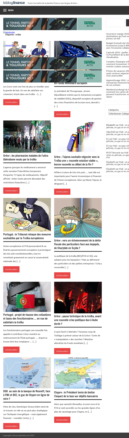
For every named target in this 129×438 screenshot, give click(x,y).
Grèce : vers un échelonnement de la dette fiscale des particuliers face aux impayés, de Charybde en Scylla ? (77, 244)
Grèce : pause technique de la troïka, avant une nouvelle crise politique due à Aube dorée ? (77, 320)
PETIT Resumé (113, 152)
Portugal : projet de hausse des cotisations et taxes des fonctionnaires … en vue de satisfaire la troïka (27, 318)
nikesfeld (110, 131)
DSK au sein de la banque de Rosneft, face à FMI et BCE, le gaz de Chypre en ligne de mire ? (26, 395)
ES (107, 138)
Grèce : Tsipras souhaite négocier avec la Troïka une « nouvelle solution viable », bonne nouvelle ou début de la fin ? (76, 160)
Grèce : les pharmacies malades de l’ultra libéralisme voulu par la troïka (25, 157)
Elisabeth (110, 161)
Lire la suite (10, 102)
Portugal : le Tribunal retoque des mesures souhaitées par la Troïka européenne (27, 236)
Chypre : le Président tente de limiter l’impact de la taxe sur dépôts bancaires (76, 394)
